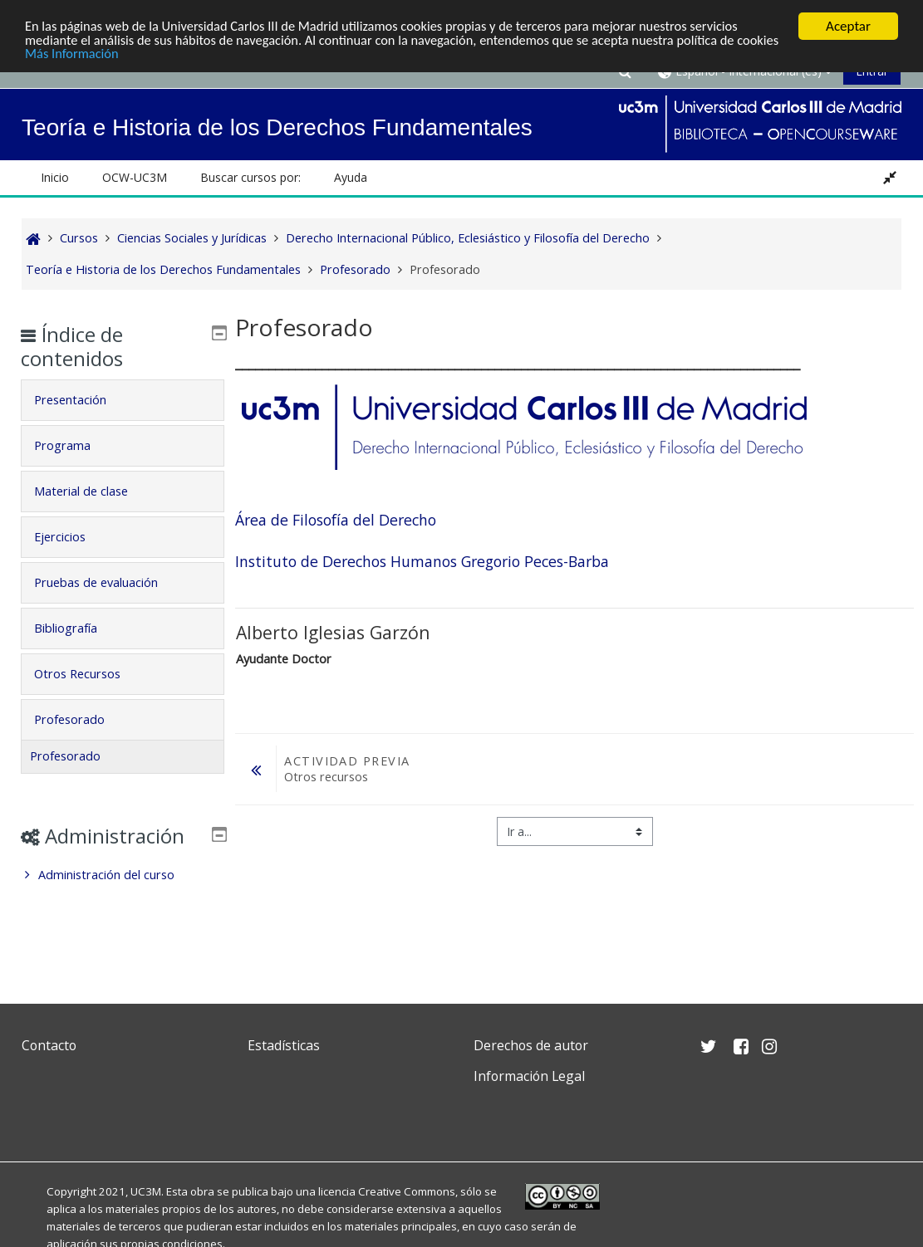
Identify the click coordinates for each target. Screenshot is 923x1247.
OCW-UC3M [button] (134, 177)
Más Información (120, 55)
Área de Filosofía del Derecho (335, 520)
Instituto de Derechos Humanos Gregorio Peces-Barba (421, 561)
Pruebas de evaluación (107, 582)
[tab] (122, 400)
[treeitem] (122, 899)
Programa (74, 445)
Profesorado (81, 719)
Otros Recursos (89, 674)
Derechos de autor (531, 1045)
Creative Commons (406, 1191)
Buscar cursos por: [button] (250, 177)
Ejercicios (71, 537)
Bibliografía (77, 628)
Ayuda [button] (350, 177)
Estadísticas (284, 1045)
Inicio (55, 177)
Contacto (49, 1045)
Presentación (82, 400)
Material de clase (93, 491)
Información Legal (529, 1076)
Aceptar (848, 26)
